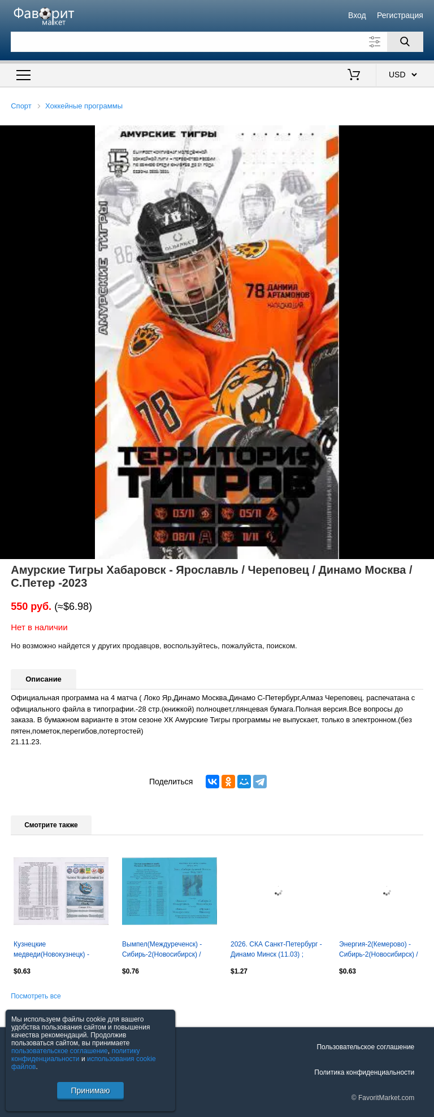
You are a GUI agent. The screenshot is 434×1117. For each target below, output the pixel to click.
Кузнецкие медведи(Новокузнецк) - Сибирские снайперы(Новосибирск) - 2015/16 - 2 (54, 950)
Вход (357, 15)
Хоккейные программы (84, 106)
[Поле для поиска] (217, 42)
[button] (424, 135)
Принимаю (90, 1090)
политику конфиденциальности (75, 1055)
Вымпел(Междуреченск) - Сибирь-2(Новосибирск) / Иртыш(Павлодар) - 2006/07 (166, 950)
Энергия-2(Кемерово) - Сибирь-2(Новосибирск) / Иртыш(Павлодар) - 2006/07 (383, 950)
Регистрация (400, 15)
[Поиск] (405, 42)
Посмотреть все (35, 996)
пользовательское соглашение (59, 1051)
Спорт (21, 106)
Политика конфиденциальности (364, 1072)
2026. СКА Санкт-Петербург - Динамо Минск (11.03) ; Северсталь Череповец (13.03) (276, 950)
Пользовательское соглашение (365, 1047)
